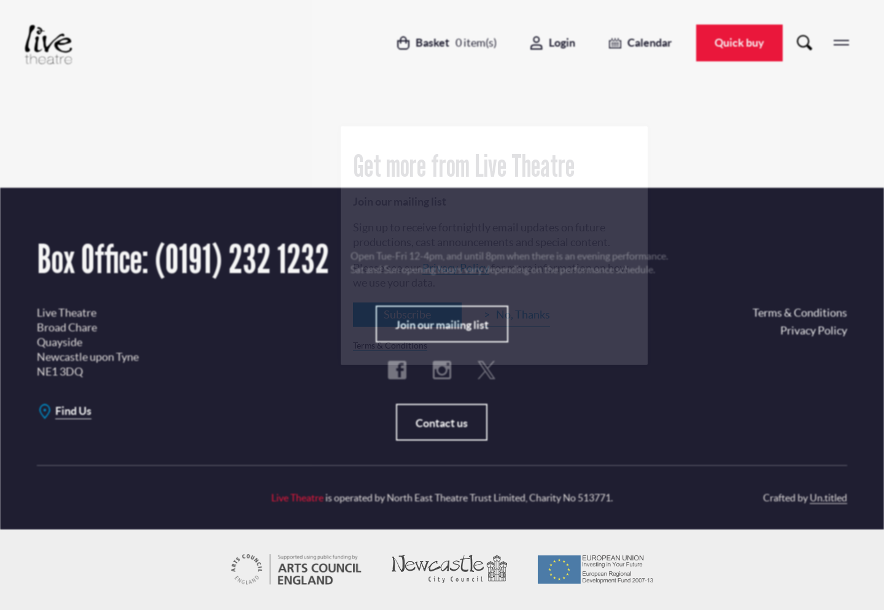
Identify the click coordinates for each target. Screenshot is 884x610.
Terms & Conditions (390, 345)
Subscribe (407, 313)
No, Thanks (523, 313)
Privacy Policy (455, 267)
